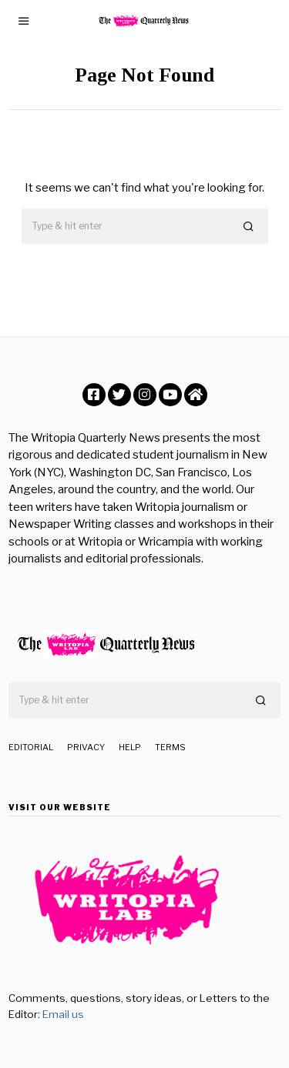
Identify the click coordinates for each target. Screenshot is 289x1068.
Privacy (86, 747)
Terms (170, 747)
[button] (249, 227)
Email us (63, 1014)
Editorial (30, 747)
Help (130, 747)
